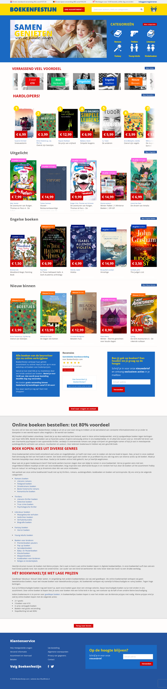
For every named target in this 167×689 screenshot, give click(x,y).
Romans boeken (21, 478)
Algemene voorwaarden (58, 652)
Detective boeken (24, 501)
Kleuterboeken (23, 553)
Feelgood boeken (24, 483)
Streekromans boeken (26, 486)
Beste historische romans (28, 489)
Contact (51, 659)
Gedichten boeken (25, 517)
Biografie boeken (24, 522)
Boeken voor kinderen (24, 540)
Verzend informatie (18, 652)
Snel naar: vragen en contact (83, 409)
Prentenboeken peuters (27, 543)
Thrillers (18, 496)
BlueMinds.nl (45, 679)
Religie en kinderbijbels (27, 561)
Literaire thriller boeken (27, 499)
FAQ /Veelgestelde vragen (21, 648)
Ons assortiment (74, 9)
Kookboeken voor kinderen (28, 558)
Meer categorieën (150, 24)
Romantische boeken (26, 491)
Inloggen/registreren (148, 2)
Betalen (13, 659)
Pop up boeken (23, 545)
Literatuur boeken (22, 512)
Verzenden (118, 389)
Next (151, 81)
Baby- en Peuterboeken (27, 550)
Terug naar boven (83, 625)
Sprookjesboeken (24, 548)
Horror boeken (23, 530)
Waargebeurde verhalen (27, 514)
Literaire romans (24, 481)
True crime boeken (25, 504)
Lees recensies (68, 370)
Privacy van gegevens (57, 655)
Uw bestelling (54, 648)
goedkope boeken (52, 594)
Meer (151, 152)
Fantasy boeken (21, 527)
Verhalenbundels (24, 520)
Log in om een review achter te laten (79, 386)
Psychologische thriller (27, 507)
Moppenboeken (24, 556)
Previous (16, 81)
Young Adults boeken (24, 535)
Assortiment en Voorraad (21, 655)
